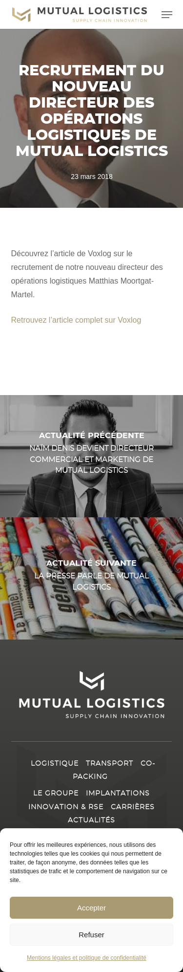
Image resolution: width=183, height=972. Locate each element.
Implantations (118, 793)
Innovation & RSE (65, 807)
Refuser (91, 934)
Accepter (91, 908)
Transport (109, 763)
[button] (167, 15)
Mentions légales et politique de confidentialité (86, 958)
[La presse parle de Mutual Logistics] (91, 578)
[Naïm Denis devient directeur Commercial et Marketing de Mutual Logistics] (91, 456)
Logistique (55, 763)
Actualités (91, 820)
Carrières (133, 807)
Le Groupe (56, 793)
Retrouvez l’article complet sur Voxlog (76, 320)
